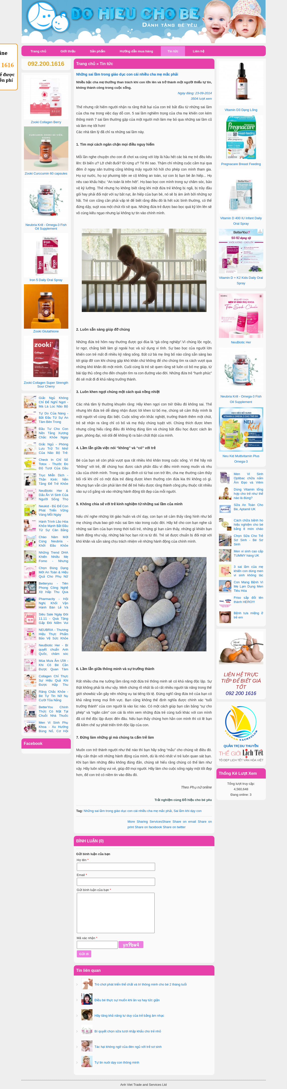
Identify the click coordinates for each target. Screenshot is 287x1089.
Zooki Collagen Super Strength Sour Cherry (46, 384)
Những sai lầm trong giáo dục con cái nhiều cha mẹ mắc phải (128, 811)
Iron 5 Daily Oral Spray (46, 280)
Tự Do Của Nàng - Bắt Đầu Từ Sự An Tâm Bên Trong (53, 417)
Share (149, 821)
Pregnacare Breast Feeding (241, 164)
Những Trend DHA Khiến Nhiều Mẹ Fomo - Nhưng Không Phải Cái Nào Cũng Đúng (46, 561)
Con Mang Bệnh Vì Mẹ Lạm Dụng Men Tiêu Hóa (248, 586)
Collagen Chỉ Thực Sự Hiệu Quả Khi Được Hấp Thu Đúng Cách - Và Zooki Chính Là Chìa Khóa (46, 684)
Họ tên (83, 860)
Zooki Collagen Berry (46, 122)
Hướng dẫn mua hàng (136, 51)
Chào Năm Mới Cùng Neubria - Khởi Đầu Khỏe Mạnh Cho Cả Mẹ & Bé (46, 545)
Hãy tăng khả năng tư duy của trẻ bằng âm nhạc (129, 1015)
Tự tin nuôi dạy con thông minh (116, 1062)
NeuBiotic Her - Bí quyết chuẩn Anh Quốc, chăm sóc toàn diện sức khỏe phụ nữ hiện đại (46, 653)
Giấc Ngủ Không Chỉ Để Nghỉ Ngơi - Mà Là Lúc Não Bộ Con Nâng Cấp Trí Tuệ (46, 406)
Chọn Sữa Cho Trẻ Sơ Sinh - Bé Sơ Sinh (248, 540)
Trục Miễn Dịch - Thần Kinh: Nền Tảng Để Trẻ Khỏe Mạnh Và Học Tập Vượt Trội (46, 483)
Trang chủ (38, 51)
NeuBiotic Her (241, 342)
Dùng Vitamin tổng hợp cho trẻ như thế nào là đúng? (248, 494)
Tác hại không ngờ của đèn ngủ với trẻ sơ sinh (128, 1047)
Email (82, 875)
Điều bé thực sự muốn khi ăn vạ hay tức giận (127, 1000)
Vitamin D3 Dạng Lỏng (241, 110)
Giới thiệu (68, 51)
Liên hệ (198, 51)
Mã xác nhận (87, 938)
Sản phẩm (97, 51)
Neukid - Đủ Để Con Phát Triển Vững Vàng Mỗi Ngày (53, 510)
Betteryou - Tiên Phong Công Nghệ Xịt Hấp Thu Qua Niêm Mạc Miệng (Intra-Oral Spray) (46, 592)
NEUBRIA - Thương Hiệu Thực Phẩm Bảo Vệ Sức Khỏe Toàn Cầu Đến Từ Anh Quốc (46, 638)
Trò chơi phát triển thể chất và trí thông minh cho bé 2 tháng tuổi (140, 984)
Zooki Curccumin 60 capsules (46, 173)
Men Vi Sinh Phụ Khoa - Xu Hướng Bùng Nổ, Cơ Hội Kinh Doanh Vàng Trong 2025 (46, 731)
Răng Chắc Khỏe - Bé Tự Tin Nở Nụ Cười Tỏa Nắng (53, 696)
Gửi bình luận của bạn (94, 890)
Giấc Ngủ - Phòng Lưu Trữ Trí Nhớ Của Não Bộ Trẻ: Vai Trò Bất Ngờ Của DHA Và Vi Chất (46, 452)
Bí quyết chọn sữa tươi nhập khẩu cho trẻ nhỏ (127, 1031)
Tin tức (173, 51)
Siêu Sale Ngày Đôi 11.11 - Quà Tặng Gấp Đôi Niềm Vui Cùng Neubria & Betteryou (46, 622)
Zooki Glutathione (46, 331)
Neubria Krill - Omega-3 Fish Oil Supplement (46, 226)
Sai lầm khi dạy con (187, 811)
